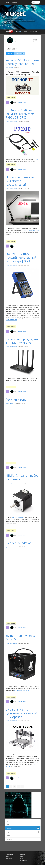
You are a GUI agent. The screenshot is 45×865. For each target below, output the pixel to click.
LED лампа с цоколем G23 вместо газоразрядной (20, 180)
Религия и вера (16, 399)
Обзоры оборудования (11, 121)
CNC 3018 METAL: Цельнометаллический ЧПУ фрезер (21, 713)
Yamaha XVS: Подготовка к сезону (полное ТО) (22, 62)
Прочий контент (9, 403)
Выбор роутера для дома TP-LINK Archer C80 (22, 341)
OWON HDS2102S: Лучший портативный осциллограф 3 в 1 (21, 257)
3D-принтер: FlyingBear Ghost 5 (21, 637)
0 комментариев (22, 102)
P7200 (36, 159)
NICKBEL (15, 13)
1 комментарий (22, 331)
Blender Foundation (18, 543)
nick (17, 39)
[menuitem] (7, 2)
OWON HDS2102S (11, 320)
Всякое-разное (9, 67)
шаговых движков (17, 517)
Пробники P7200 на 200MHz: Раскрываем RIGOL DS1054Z (20, 113)
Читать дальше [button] (11, 97)
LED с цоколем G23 (31, 230)
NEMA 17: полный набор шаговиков (22, 477)
